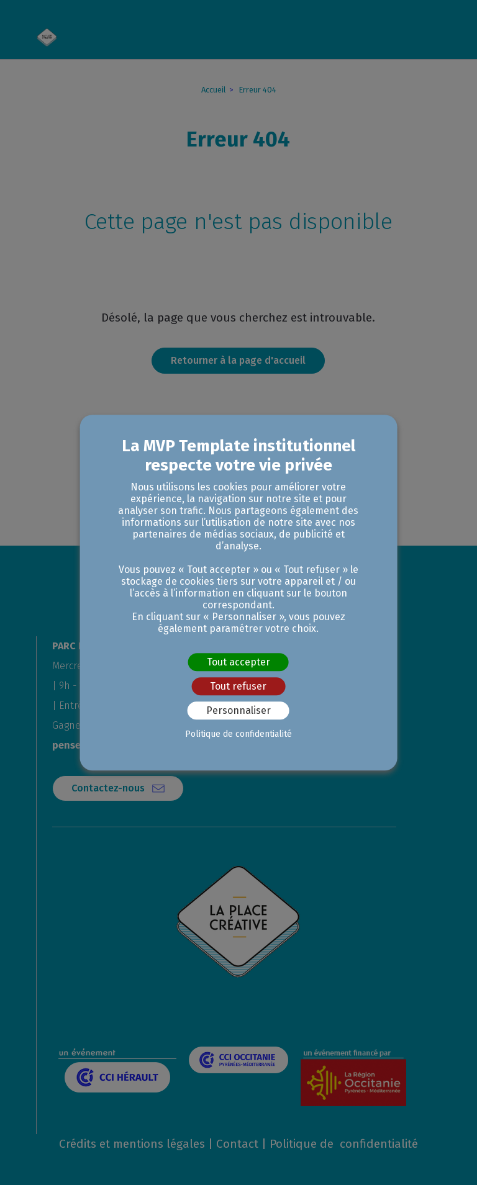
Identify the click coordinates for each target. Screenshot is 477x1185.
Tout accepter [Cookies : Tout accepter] (238, 662)
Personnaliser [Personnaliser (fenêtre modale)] (238, 710)
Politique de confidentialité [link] (238, 734)
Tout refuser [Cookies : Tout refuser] (238, 686)
